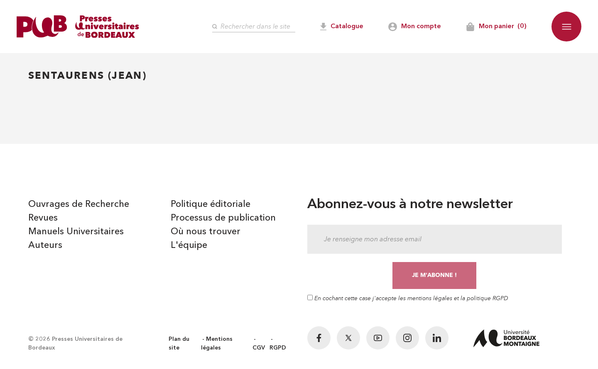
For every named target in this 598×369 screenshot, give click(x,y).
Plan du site (179, 343)
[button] (566, 26)
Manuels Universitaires (76, 231)
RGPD (278, 348)
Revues (43, 218)
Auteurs (45, 245)
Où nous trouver (205, 231)
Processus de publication (223, 218)
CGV (258, 348)
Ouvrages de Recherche (78, 204)
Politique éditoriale (210, 204)
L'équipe (189, 245)
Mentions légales (217, 343)
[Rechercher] (253, 26)
